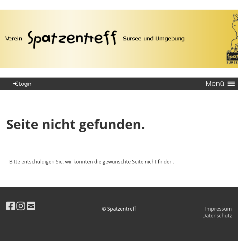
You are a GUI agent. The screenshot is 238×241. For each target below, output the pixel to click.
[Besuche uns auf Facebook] (10, 205)
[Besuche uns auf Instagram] (20, 205)
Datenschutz (217, 215)
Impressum (218, 208)
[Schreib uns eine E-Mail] (31, 205)
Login (21, 83)
